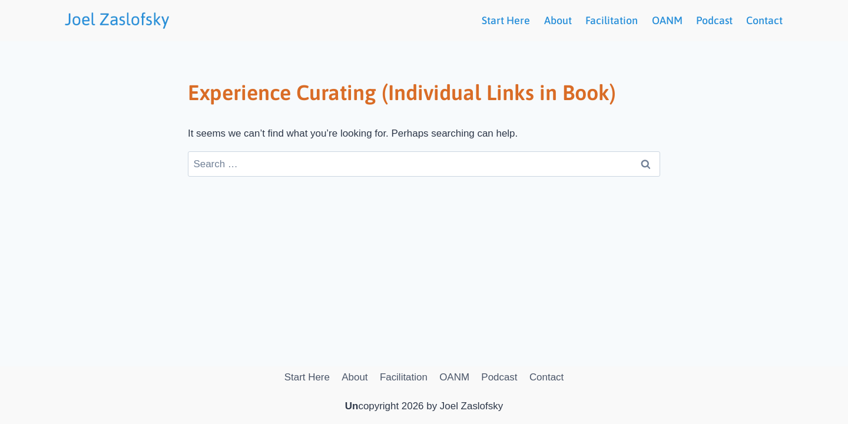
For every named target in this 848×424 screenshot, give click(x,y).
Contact (764, 20)
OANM (667, 20)
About (558, 20)
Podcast (714, 20)
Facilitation (611, 20)
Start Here (506, 20)
